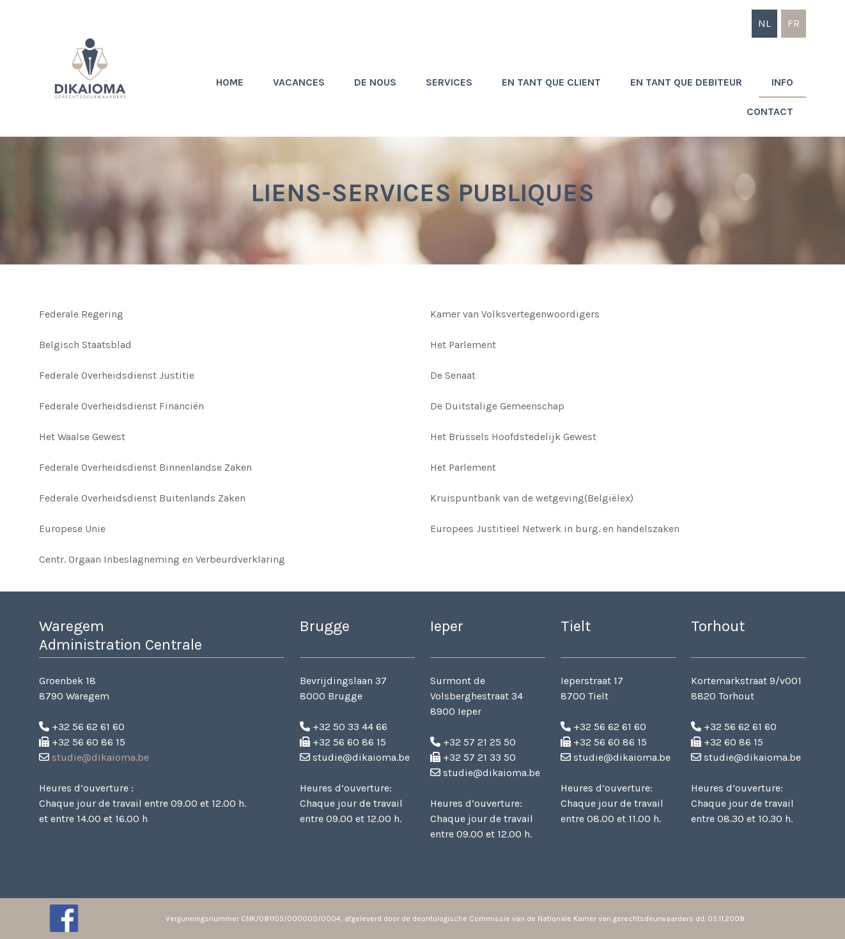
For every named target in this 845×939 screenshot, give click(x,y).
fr (793, 23)
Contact (770, 111)
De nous (375, 82)
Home (230, 82)
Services (449, 82)
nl (764, 23)
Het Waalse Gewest (82, 437)
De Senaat (453, 375)
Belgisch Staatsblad (85, 345)
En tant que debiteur (686, 82)
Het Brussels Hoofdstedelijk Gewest (513, 437)
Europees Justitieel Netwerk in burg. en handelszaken (554, 529)
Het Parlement (463, 345)
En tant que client (551, 82)
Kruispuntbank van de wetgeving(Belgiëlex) (531, 498)
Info (782, 82)
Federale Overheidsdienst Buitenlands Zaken (142, 498)
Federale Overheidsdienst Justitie (116, 375)
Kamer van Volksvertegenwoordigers (515, 314)
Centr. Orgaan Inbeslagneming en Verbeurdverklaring (162, 559)
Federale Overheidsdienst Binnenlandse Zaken (145, 467)
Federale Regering (81, 314)
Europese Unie (72, 529)
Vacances (299, 82)
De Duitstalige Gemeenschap (497, 406)
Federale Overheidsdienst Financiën (121, 406)
